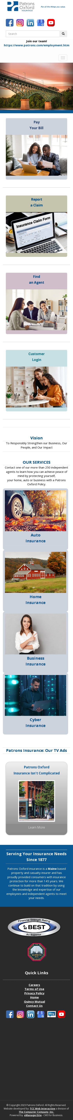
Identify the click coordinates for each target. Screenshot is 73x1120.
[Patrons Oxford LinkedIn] (30, 23)
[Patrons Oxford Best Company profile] (36, 928)
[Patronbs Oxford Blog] (41, 23)
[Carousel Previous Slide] (5, 86)
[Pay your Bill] (36, 155)
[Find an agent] (36, 309)
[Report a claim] (36, 232)
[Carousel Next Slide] (67, 86)
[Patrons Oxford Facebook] (10, 23)
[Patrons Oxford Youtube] (51, 23)
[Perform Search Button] (63, 34)
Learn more (36, 827)
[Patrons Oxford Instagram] (20, 23)
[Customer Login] (36, 387)
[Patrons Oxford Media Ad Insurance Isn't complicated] (36, 800)
